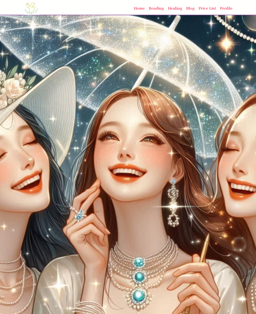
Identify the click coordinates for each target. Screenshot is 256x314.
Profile (226, 8)
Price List (207, 8)
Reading (156, 8)
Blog (190, 8)
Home (139, 8)
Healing (175, 8)
